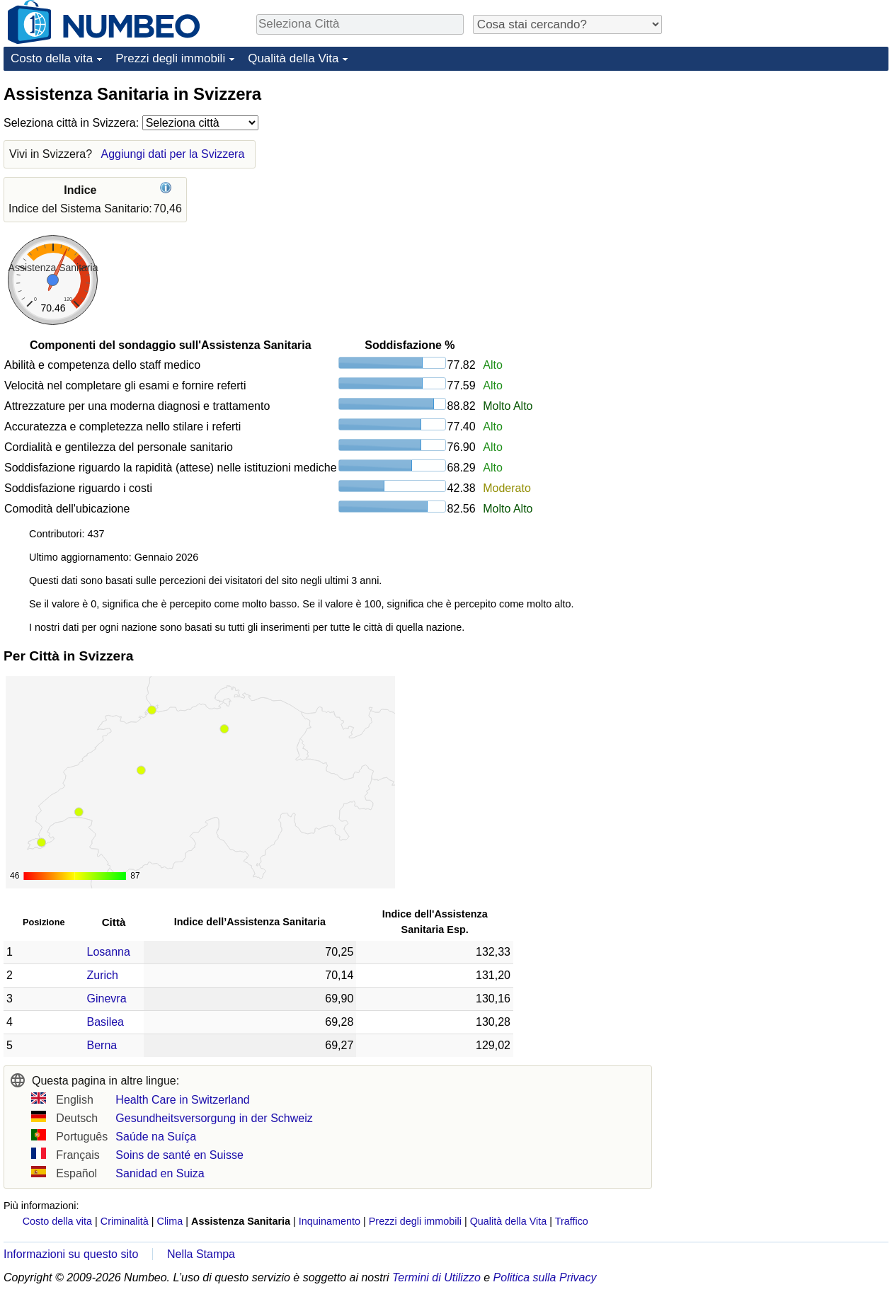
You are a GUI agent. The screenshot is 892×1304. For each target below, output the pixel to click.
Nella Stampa (201, 1254)
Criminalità (125, 1221)
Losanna (108, 952)
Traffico (571, 1221)
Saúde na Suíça (155, 1137)
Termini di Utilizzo (436, 1277)
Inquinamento (329, 1221)
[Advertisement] (782, 171)
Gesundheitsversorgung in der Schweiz (213, 1118)
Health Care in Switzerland (182, 1100)
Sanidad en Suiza (159, 1173)
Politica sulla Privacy (545, 1277)
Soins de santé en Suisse (179, 1155)
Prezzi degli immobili (170, 58)
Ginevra (107, 999)
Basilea (105, 1022)
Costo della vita (52, 58)
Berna (102, 1045)
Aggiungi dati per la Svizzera (173, 154)
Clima (170, 1221)
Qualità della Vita (293, 58)
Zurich (102, 975)
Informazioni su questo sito (71, 1254)
